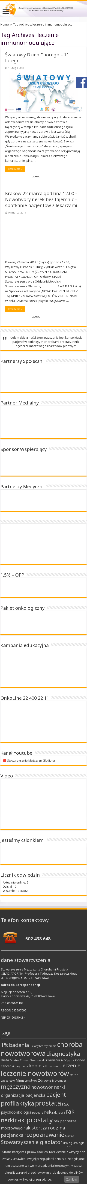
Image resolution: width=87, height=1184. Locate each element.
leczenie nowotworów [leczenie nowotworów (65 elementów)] (35, 1073)
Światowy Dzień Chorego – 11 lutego (37, 58)
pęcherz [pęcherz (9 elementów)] (37, 1112)
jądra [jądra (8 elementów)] (70, 1060)
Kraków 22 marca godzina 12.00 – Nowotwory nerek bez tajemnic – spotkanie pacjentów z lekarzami (41, 199)
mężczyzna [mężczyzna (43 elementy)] (15, 1087)
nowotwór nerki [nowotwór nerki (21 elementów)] (48, 1087)
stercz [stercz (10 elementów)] (69, 1136)
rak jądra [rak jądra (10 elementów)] (58, 1112)
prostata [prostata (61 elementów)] (48, 1102)
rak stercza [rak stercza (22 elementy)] (35, 1128)
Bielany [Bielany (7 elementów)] (34, 1046)
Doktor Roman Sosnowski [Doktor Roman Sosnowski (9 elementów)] (27, 1060)
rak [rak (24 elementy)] (47, 1112)
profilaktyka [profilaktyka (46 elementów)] (17, 1103)
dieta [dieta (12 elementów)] (5, 1060)
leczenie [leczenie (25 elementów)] (70, 1065)
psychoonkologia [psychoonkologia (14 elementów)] (16, 1112)
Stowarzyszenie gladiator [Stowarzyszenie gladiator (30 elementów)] (31, 1142)
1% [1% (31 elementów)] (4, 1044)
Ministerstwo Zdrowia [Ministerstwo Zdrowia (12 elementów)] (33, 1080)
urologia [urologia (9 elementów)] (78, 1143)
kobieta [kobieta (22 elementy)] (37, 1066)
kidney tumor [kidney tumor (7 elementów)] (20, 1066)
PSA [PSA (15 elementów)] (65, 1104)
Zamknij (71, 1179)
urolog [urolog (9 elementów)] (67, 1143)
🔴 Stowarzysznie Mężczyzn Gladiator (29, 760)
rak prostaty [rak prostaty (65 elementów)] (34, 1119)
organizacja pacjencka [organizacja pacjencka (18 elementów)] (23, 1095)
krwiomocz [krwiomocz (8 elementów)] (53, 1066)
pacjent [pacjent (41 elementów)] (56, 1094)
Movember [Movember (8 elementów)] (59, 1080)
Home (4, 24)
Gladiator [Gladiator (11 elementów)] (53, 1060)
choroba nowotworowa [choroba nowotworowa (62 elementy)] (42, 1049)
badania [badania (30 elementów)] (19, 1044)
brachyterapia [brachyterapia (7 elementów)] (47, 1046)
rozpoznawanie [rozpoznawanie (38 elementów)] (44, 1134)
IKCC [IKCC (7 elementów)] (64, 1060)
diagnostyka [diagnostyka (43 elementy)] (63, 1054)
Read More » (15, 168)
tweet (36, 176)
